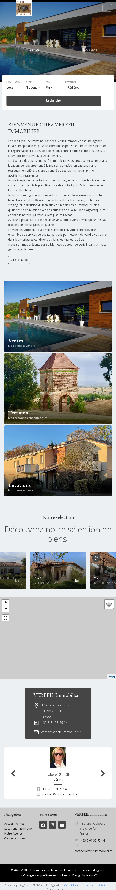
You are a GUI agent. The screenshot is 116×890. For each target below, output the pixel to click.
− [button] (5, 609)
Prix (48, 82)
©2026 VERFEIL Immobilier (29, 870)
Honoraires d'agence (91, 870)
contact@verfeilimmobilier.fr (61, 732)
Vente (34, 50)
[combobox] (14, 87)
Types (29, 82)
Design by (84, 875)
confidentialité (69, 885)
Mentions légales (62, 870)
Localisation (13, 82)
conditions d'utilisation (96, 885)
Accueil (23, 8)
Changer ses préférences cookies (45, 875)
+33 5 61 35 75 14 (54, 722)
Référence (70, 82)
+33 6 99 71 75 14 (54, 789)
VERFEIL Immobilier (56, 694)
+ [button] (5, 603)
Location (90, 50)
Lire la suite (19, 260)
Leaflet (111, 676)
